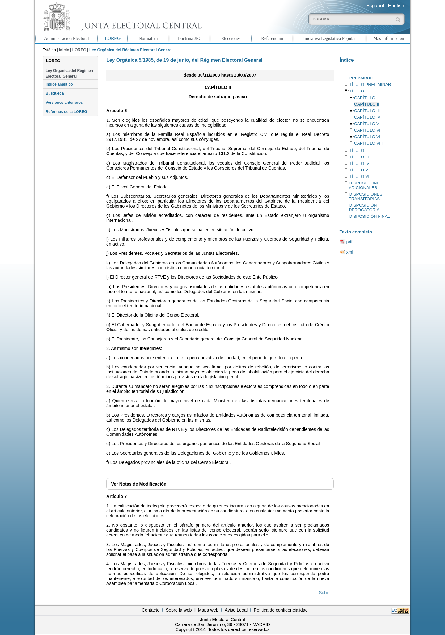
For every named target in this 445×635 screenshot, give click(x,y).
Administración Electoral (66, 38)
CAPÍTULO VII (368, 136)
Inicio (64, 50)
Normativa (148, 38)
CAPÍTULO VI (367, 130)
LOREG (112, 38)
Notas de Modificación (138, 484)
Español (375, 5)
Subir (324, 592)
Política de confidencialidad (280, 610)
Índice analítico (59, 84)
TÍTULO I (358, 91)
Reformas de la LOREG (66, 112)
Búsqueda (54, 93)
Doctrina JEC (189, 38)
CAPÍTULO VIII (368, 143)
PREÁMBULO (362, 78)
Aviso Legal (236, 610)
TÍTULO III (359, 157)
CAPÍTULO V (366, 123)
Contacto (151, 610)
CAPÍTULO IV (367, 117)
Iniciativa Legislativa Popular (329, 38)
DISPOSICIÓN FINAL (369, 216)
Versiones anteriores (64, 102)
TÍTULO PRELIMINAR (370, 84)
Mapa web (208, 610)
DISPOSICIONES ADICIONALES (365, 185)
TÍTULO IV (359, 163)
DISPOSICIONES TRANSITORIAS (365, 196)
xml (349, 252)
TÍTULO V (358, 170)
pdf (349, 241)
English (396, 5)
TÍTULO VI (359, 176)
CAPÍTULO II (366, 104)
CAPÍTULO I (366, 97)
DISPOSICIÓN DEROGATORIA (364, 207)
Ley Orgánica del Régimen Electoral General (69, 73)
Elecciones (230, 38)
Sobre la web (179, 610)
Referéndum (272, 38)
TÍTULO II (358, 150)
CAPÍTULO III (367, 110)
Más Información (388, 38)
